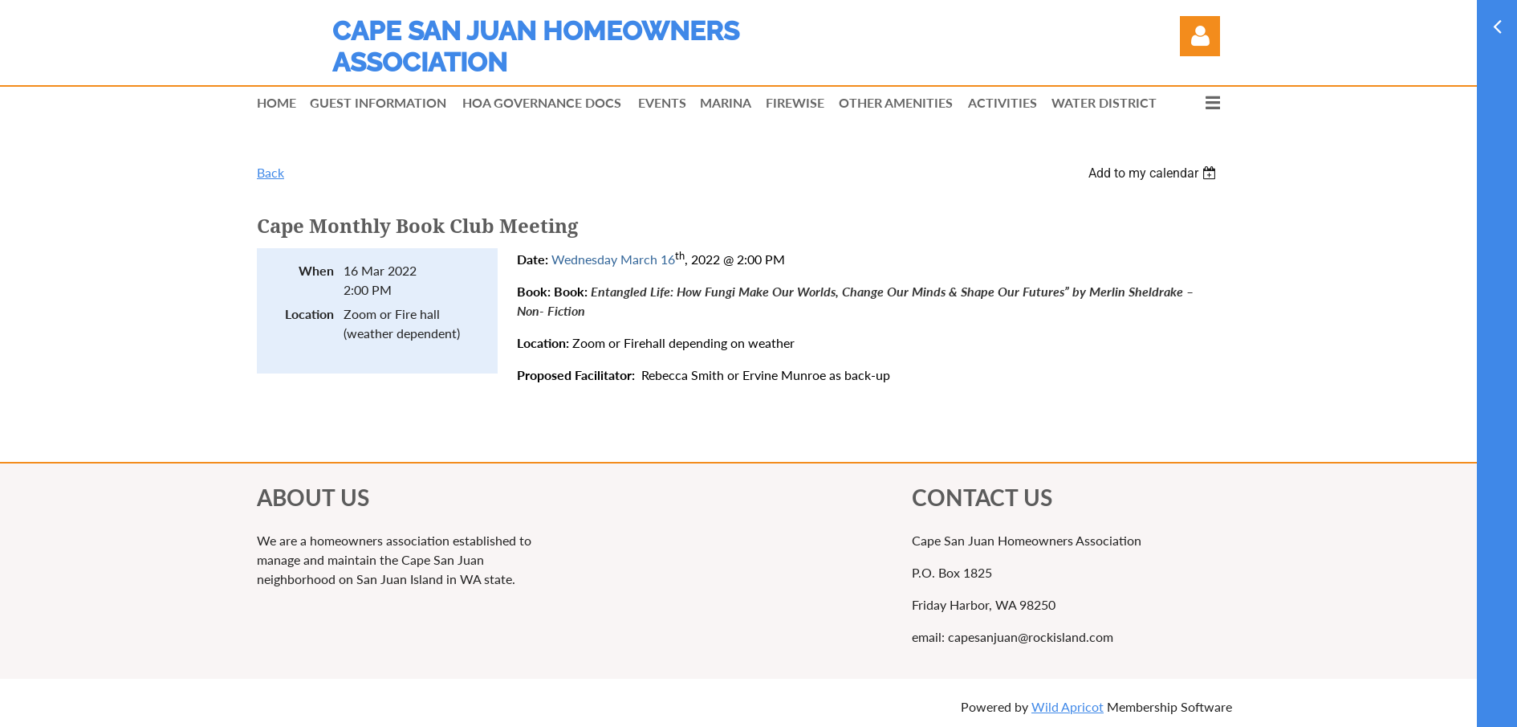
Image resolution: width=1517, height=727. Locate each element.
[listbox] (1154, 173)
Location (309, 313)
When (316, 270)
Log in (1200, 36)
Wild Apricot (1067, 706)
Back (270, 172)
